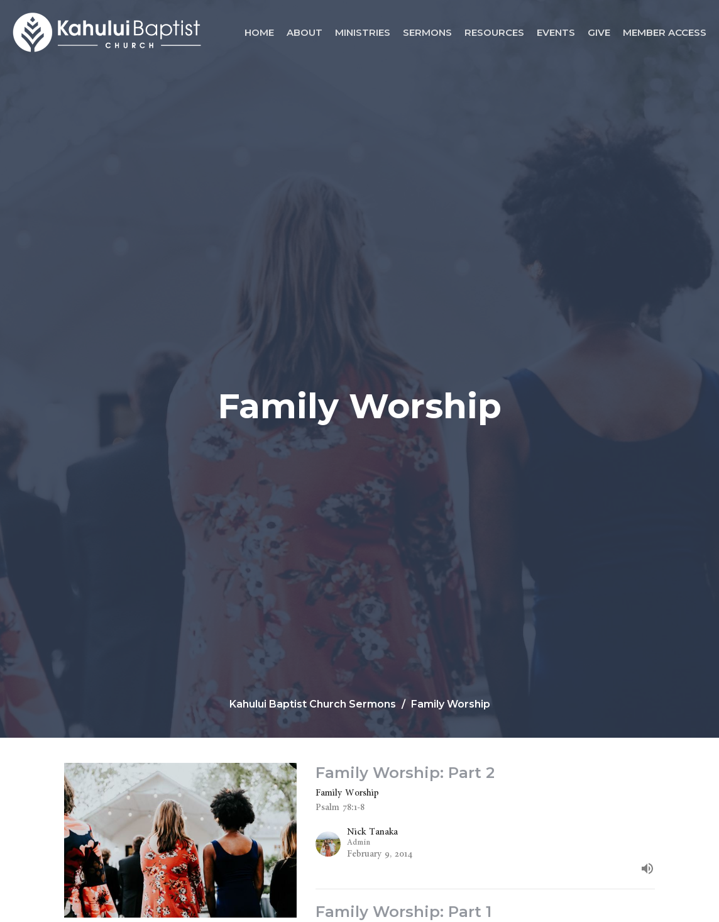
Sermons (427, 32)
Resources (494, 32)
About (304, 32)
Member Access (664, 32)
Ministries (362, 32)
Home (259, 32)
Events (556, 32)
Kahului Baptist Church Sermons (312, 704)
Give (599, 32)
